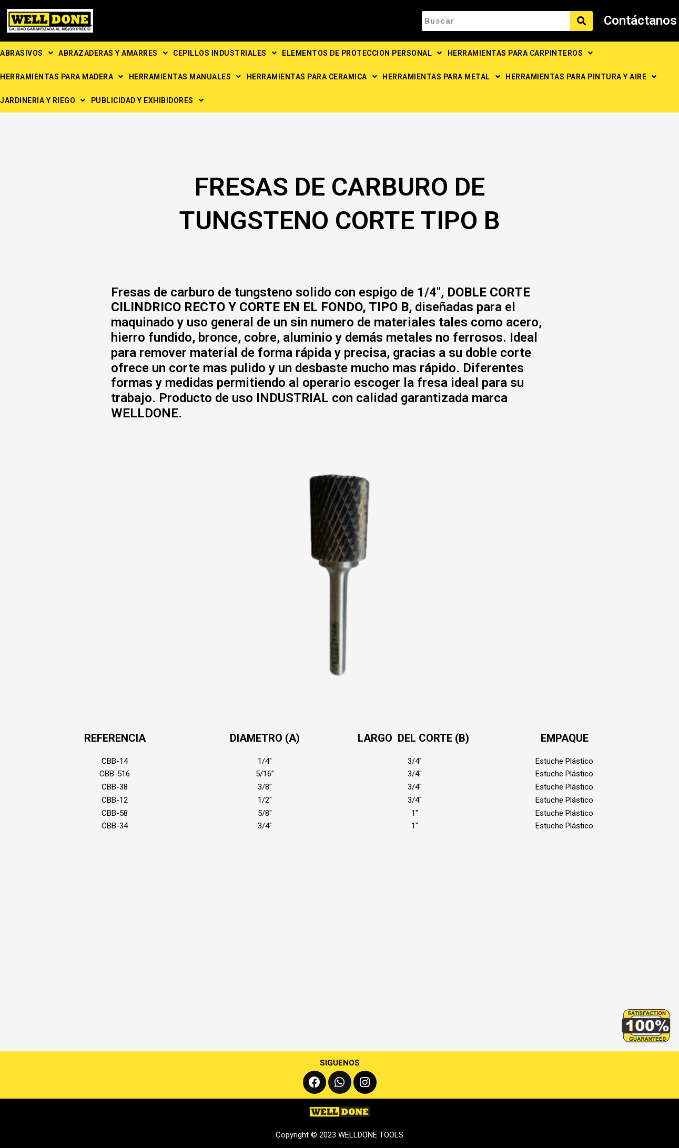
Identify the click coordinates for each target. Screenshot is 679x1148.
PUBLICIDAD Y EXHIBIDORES (147, 100)
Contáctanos (640, 20)
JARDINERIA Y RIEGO (43, 100)
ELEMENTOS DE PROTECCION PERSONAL (362, 53)
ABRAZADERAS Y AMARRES (113, 53)
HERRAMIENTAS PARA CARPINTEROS (520, 53)
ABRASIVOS (26, 53)
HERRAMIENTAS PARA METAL (441, 77)
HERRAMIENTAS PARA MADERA (62, 77)
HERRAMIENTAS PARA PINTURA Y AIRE (581, 77)
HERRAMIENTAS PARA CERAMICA (312, 77)
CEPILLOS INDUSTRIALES (225, 53)
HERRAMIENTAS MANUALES (185, 77)
